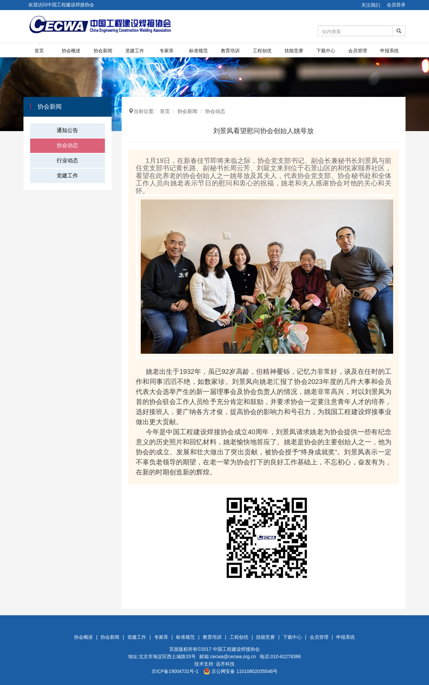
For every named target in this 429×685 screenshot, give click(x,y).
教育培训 (230, 50)
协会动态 (67, 145)
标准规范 (198, 50)
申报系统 (389, 50)
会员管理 (357, 50)
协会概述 (71, 50)
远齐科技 (225, 664)
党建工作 (134, 50)
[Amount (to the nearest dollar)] (355, 30)
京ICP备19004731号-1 (174, 671)
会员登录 (396, 4)
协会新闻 (103, 50)
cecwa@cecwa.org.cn (233, 656)
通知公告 (67, 130)
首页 (39, 50)
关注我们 (370, 5)
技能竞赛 (294, 50)
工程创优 (262, 50)
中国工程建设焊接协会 (236, 649)
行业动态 (67, 160)
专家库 (167, 50)
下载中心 (325, 50)
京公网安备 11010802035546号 (240, 671)
